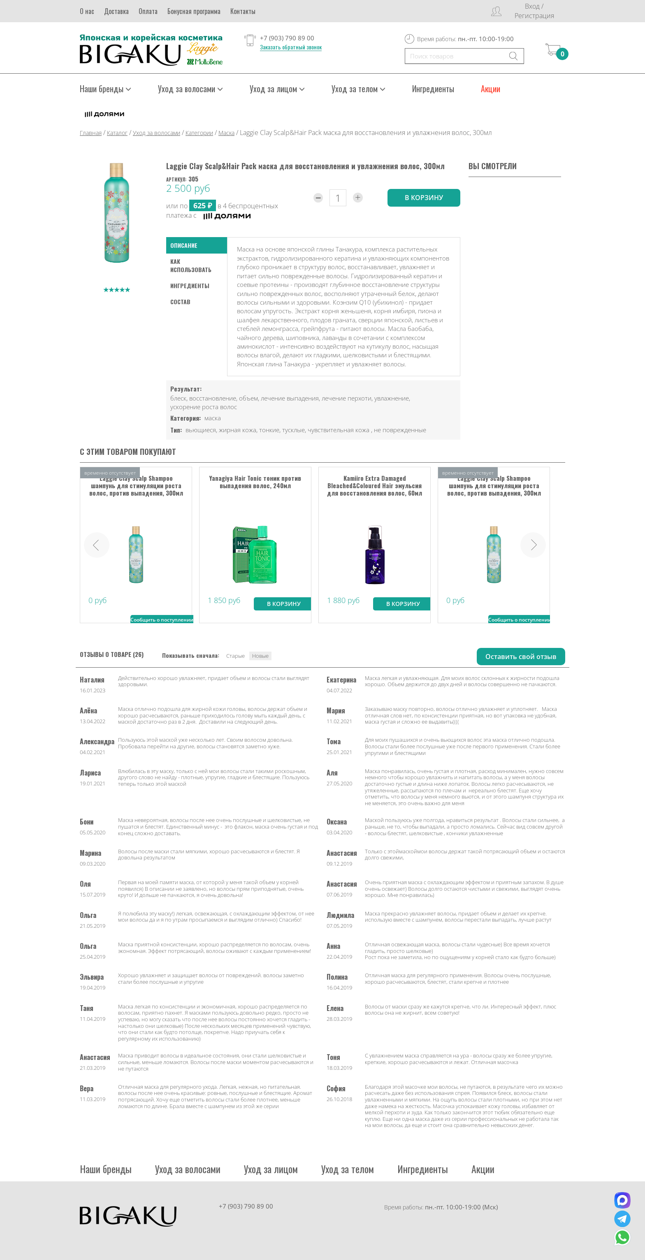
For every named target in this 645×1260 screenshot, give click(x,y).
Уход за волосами (190, 88)
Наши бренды (105, 88)
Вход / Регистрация (534, 11)
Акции (490, 88)
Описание (183, 245)
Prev (96, 544)
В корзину (284, 603)
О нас (87, 11)
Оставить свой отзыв (521, 656)
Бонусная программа (193, 11)
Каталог (117, 133)
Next (533, 544)
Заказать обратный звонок (291, 47)
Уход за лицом (277, 88)
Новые (260, 655)
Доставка (116, 11)
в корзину (424, 197)
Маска (226, 133)
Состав (180, 301)
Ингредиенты (433, 88)
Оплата (148, 11)
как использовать (190, 265)
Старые (235, 655)
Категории (199, 133)
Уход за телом (358, 88)
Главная (91, 133)
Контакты (242, 11)
